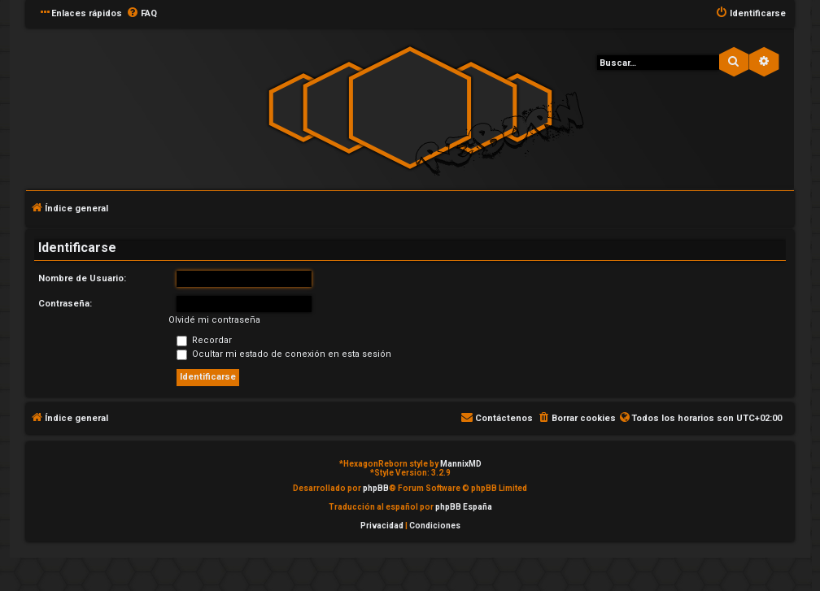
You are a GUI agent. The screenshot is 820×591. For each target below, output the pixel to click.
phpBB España (463, 506)
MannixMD (461, 463)
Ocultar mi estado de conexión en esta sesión (284, 354)
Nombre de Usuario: (82, 278)
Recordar (204, 340)
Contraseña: (65, 303)
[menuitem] (141, 14)
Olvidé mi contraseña (214, 320)
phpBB (376, 488)
